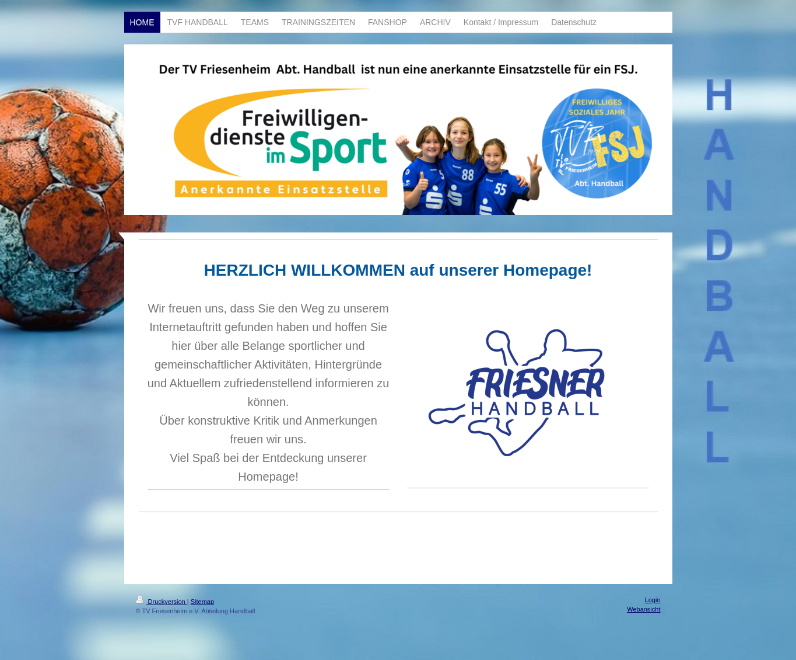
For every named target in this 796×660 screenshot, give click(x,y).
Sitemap (202, 601)
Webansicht (643, 609)
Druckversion (161, 601)
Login (653, 599)
